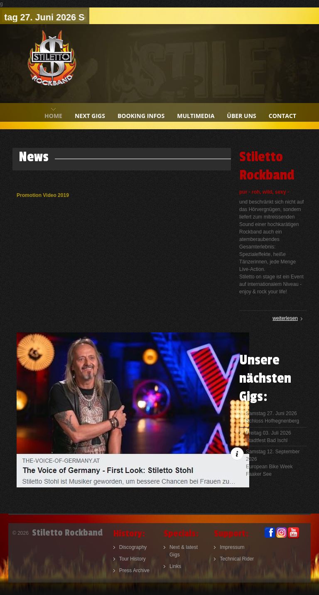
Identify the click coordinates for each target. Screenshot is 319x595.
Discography (133, 547)
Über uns (241, 116)
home (53, 116)
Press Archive (134, 570)
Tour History (132, 559)
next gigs (90, 116)
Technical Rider (237, 559)
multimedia (195, 116)
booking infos (141, 116)
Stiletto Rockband (52, 63)
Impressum (232, 547)
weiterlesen (285, 318)
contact (282, 116)
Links (175, 566)
